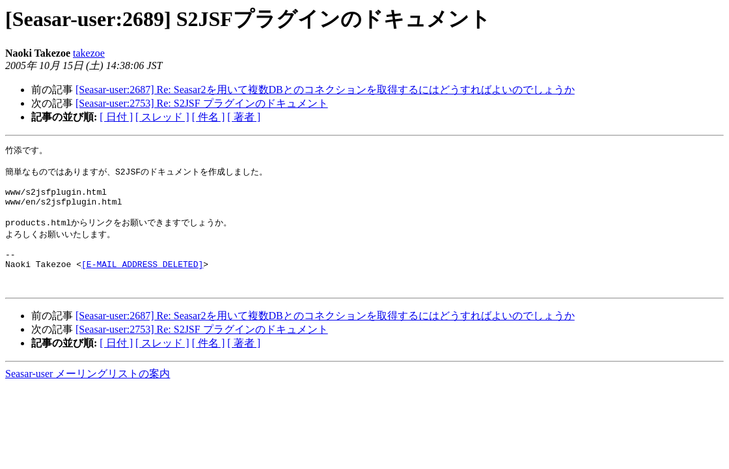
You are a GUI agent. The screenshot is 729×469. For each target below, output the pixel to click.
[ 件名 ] (208, 116)
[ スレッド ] (162, 116)
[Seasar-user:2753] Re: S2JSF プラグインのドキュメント (202, 103)
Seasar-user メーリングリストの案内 (87, 395)
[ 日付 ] (116, 116)
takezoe (89, 53)
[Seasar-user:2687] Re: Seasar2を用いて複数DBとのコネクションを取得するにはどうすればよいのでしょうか (325, 89)
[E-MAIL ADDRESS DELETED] (142, 282)
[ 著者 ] (243, 116)
